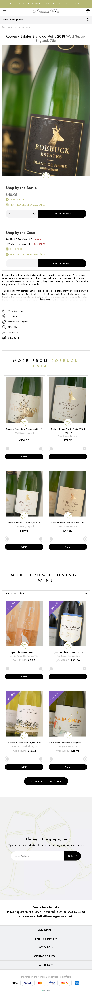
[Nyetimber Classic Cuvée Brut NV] (67, 632)
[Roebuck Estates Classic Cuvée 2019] (24, 502)
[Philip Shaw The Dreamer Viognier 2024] (67, 722)
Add (62, 213)
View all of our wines (46, 781)
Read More (46, 299)
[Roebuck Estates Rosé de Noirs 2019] (67, 502)
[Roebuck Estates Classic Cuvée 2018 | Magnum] (67, 410)
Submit (72, 855)
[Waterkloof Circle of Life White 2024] (24, 722)
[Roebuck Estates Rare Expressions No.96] (24, 410)
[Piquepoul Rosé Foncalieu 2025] (24, 632)
